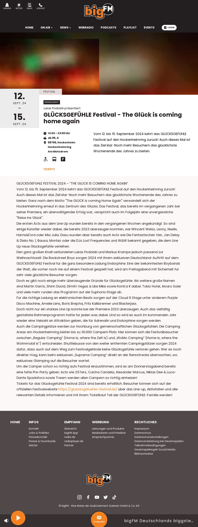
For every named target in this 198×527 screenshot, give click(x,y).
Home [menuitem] (15, 422)
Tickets (49, 169)
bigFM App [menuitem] (71, 433)
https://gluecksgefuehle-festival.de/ (87, 389)
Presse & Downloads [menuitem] (42, 441)
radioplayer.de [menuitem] (73, 441)
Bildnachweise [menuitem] (143, 453)
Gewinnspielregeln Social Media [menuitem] (154, 449)
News (29, 6)
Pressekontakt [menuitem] (38, 437)
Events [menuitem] (149, 27)
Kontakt (41, 6)
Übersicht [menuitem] (70, 428)
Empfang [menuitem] (72, 422)
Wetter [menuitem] (33, 445)
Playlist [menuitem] (130, 27)
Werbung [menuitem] (100, 422)
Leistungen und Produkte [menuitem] (108, 428)
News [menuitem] (65, 27)
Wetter (19, 6)
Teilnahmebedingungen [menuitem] (150, 445)
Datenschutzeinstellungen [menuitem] (151, 437)
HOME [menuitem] (29, 27)
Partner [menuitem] (69, 445)
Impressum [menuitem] (141, 428)
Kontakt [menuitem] (34, 428)
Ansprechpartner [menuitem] (103, 437)
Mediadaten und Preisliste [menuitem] (109, 433)
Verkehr (7, 6)
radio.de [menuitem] (69, 437)
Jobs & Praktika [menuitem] (39, 433)
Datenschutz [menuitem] (142, 433)
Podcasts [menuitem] (108, 27)
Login (169, 27)
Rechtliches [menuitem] (145, 422)
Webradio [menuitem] (85, 27)
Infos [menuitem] (34, 422)
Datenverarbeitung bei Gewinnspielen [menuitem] (159, 441)
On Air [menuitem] (47, 27)
